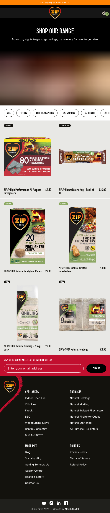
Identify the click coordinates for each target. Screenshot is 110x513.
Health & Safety (34, 476)
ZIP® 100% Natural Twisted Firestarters (73, 269)
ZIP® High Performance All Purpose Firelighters (22, 191)
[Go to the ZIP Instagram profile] (51, 503)
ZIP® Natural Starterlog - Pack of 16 (76, 191)
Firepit (90, 113)
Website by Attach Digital (66, 509)
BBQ (23, 113)
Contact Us (32, 482)
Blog (27, 452)
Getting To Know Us (37, 464)
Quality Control (34, 470)
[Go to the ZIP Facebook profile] (66, 503)
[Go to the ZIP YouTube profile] (44, 503)
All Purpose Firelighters (84, 428)
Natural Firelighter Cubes (85, 416)
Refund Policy (78, 464)
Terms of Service (80, 458)
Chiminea (69, 113)
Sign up (96, 368)
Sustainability (33, 458)
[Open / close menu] (6, 13)
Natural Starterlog (81, 422)
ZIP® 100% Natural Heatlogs (73, 349)
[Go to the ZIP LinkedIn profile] (59, 503)
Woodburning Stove (37, 422)
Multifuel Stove (34, 435)
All (9, 113)
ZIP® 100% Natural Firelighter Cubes (23, 271)
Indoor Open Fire (35, 398)
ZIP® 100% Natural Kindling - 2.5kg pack (22, 348)
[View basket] (104, 13)
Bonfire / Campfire (45, 113)
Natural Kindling (79, 404)
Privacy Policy (78, 452)
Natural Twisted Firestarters (87, 410)
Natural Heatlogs (80, 398)
